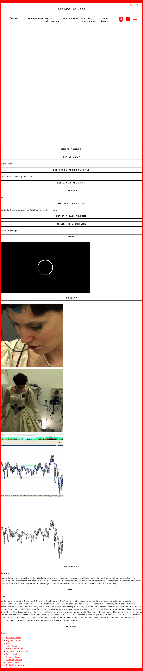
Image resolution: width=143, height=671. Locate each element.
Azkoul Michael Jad (14, 649)
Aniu (8, 643)
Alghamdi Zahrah (14, 640)
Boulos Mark (11, 654)
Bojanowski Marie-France (17, 651)
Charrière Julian (13, 657)
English (139, 5)
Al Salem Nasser (13, 638)
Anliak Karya (11, 646)
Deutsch (132, 5)
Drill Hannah (11, 668)
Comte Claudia (13, 662)
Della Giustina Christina (16, 665)
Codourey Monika (14, 660)
